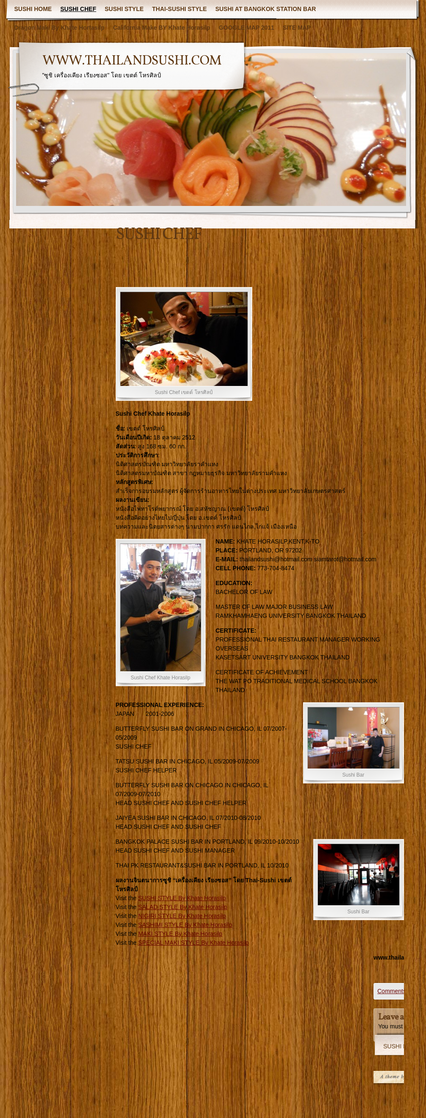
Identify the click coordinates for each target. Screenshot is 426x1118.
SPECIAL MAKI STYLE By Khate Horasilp (193, 942)
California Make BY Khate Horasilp (161, 27)
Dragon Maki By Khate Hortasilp (59, 27)
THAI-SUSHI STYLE (179, 9)
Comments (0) (399, 991)
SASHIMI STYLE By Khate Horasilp (185, 924)
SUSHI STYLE (124, 9)
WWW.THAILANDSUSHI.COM (131, 61)
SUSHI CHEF (78, 9)
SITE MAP (297, 27)
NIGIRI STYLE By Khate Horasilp (182, 915)
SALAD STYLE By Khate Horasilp (182, 907)
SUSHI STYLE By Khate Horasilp (182, 898)
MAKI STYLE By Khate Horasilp (180, 933)
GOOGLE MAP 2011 (246, 27)
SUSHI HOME (33, 9)
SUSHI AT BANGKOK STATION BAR (265, 9)
